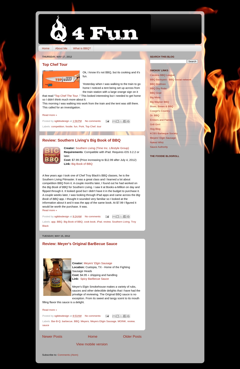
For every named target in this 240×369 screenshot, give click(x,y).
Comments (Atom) (68, 354)
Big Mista (155, 97)
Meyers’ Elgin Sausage (98, 263)
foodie (69, 126)
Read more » (49, 115)
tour (99, 126)
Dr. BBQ (154, 115)
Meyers (85, 321)
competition (57, 126)
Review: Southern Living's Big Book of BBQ (81, 140)
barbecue (67, 321)
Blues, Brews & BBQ (161, 106)
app (53, 221)
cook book (90, 221)
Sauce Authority (159, 147)
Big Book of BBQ (82, 163)
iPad (99, 221)
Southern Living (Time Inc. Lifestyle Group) (102, 148)
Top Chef (91, 126)
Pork (81, 126)
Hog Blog (155, 129)
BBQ (59, 221)
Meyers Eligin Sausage (103, 321)
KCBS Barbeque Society (164, 133)
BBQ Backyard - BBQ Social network (170, 79)
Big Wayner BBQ (159, 101)
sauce (45, 325)
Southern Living (121, 221)
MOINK (122, 321)
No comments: (93, 121)
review (107, 221)
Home (46, 48)
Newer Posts (52, 336)
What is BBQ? (82, 48)
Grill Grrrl (155, 124)
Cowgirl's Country (160, 111)
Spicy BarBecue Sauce (94, 278)
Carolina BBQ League (162, 75)
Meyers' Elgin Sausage (163, 137)
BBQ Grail (155, 93)
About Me (61, 48)
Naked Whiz (157, 142)
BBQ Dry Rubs (158, 88)
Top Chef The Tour (67, 95)
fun (75, 126)
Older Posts (132, 336)
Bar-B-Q (56, 321)
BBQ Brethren (158, 84)
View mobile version (92, 344)
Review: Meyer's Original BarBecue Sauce (79, 244)
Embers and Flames (161, 119)
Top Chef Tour (55, 64)
